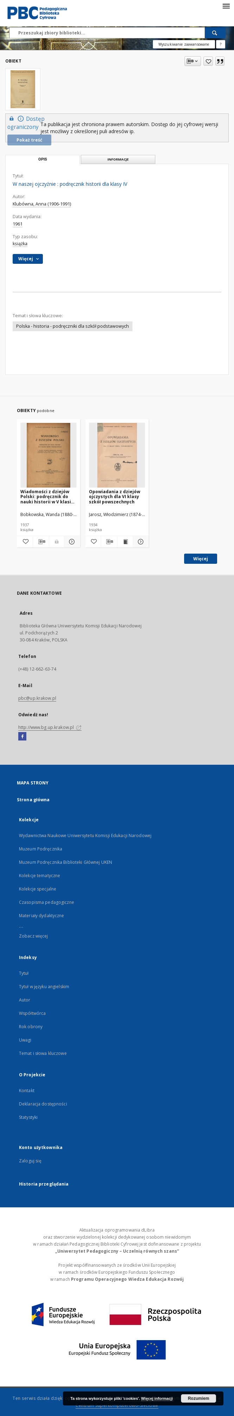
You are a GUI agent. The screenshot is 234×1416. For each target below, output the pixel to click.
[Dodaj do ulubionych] (208, 61)
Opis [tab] (42, 159)
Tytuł (24, 973)
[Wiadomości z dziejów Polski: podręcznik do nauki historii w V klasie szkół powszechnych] (48, 455)
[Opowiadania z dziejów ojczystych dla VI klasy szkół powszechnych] (117, 455)
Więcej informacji (157, 1398)
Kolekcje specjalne (37, 889)
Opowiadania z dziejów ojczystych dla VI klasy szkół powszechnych (114, 496)
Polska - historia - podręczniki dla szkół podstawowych (72, 326)
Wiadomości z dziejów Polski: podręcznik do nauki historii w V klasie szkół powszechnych (47, 496)
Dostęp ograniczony (26, 123)
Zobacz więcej (33, 936)
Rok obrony (31, 1027)
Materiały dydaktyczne (41, 916)
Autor (25, 1000)
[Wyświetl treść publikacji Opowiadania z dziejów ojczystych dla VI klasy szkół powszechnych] (125, 541)
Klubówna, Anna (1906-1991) (42, 204)
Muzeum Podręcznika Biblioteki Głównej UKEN (65, 862)
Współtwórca (32, 1013)
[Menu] (226, 5)
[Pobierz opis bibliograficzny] (41, 541)
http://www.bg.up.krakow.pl (50, 727)
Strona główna (33, 800)
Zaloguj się (30, 1161)
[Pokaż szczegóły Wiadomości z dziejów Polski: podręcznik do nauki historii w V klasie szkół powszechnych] (71, 541)
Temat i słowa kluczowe (43, 1053)
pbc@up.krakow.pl (37, 698)
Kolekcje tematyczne (39, 876)
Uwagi (25, 1040)
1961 (17, 224)
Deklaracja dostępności (43, 1104)
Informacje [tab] (118, 159)
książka (20, 244)
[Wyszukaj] (215, 32)
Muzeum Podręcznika (40, 849)
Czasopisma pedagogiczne (46, 902)
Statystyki (28, 1117)
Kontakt (26, 1091)
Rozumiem (198, 1398)
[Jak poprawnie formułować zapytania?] (220, 44)
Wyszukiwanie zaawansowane (183, 44)
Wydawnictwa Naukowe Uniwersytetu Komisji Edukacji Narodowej (85, 835)
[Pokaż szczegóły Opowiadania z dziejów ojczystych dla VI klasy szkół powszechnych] (140, 541)
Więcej (200, 559)
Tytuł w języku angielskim (44, 987)
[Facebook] (22, 736)
